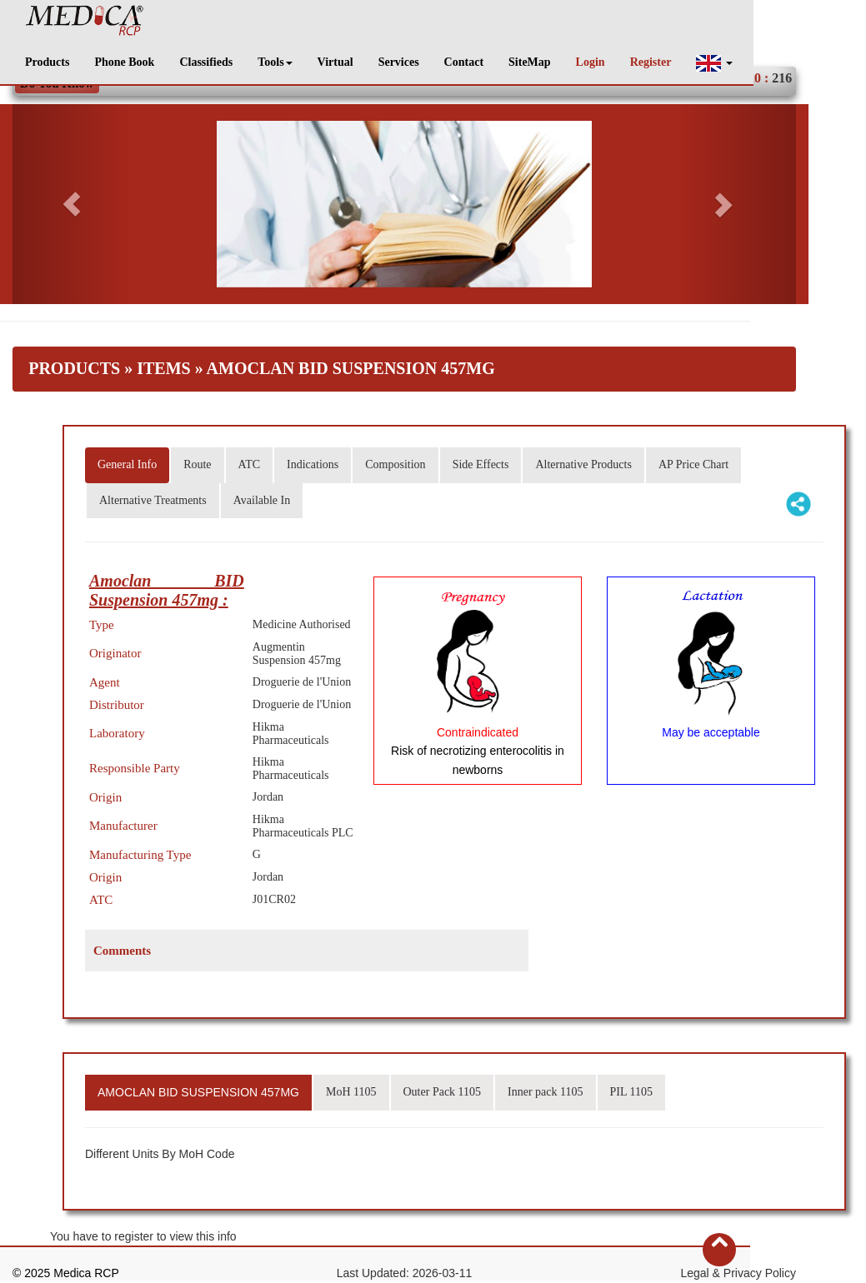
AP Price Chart (693, 464)
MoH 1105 (351, 1092)
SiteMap (529, 62)
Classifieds (206, 62)
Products (47, 62)
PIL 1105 (631, 1092)
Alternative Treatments (153, 500)
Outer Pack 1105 (442, 1092)
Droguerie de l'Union (302, 682)
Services (398, 62)
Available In (262, 500)
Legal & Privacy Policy (738, 1273)
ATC (249, 464)
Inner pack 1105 (545, 1092)
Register (651, 62)
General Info (127, 464)
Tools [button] (275, 62)
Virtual (335, 62)
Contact (463, 62)
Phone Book (124, 62)
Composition (395, 464)
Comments (122, 950)
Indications (312, 464)
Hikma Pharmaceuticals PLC (303, 826)
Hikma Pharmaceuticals (291, 733)
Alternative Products (583, 464)
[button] (714, 63)
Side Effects (481, 464)
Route (197, 464)
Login (590, 62)
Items (163, 368)
